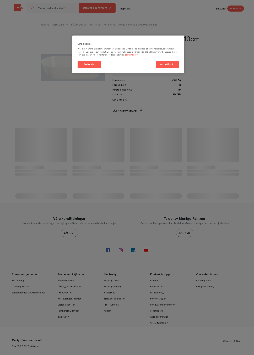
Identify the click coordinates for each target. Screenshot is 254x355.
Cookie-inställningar (147, 52)
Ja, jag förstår (167, 64)
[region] (128, 54)
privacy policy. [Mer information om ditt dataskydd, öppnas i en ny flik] (131, 55)
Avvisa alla (89, 64)
